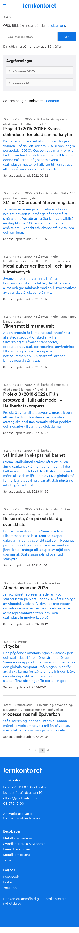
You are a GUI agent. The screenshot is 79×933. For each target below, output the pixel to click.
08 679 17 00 (13, 803)
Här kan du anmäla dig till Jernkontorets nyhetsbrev (34, 900)
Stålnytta (42, 192)
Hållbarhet (43, 450)
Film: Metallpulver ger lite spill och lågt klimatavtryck (36, 258)
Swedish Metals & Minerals (24, 843)
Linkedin (10, 881)
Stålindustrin (24, 582)
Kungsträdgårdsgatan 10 (23, 792)
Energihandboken (17, 848)
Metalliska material (18, 837)
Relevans (36, 101)
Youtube (10, 887)
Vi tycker (21, 641)
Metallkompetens (17, 854)
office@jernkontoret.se (21, 797)
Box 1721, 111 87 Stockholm (24, 786)
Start (7, 16)
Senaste (52, 101)
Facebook (11, 876)
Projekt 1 (41, 123)
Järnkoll (9, 859)
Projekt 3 (41, 389)
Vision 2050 (23, 118)
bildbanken (56, 25)
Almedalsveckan (48, 582)
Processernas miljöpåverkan (43, 709)
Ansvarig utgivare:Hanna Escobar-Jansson (22, 815)
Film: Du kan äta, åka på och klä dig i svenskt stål (36, 511)
